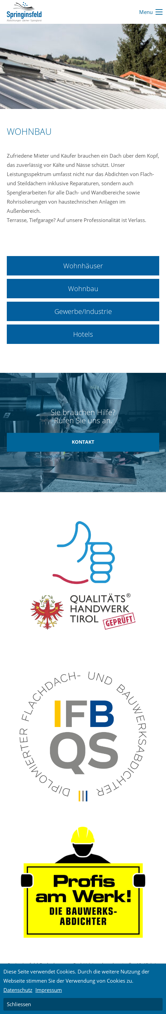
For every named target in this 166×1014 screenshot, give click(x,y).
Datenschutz (17, 989)
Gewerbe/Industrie (83, 311)
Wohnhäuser (83, 265)
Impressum (48, 989)
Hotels (83, 334)
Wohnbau (83, 288)
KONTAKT (83, 442)
